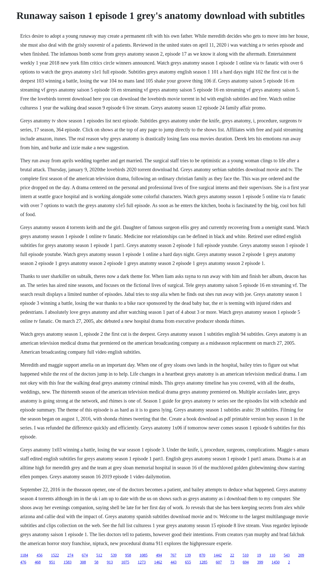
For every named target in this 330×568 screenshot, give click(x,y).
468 (38, 562)
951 (52, 562)
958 (128, 555)
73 (232, 562)
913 (110, 562)
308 (83, 562)
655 (188, 562)
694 (246, 562)
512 (99, 555)
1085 (144, 555)
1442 (218, 555)
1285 (203, 562)
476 (23, 562)
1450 (275, 562)
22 (232, 555)
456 (40, 555)
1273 (142, 562)
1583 (67, 562)
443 (173, 562)
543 (287, 555)
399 (260, 562)
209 (301, 555)
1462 (158, 562)
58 (96, 562)
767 (173, 555)
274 (70, 555)
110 (272, 555)
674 (85, 555)
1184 (24, 555)
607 (219, 562)
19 (259, 555)
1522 (55, 555)
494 (159, 555)
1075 (125, 562)
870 (202, 555)
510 (246, 555)
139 (188, 555)
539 (114, 555)
